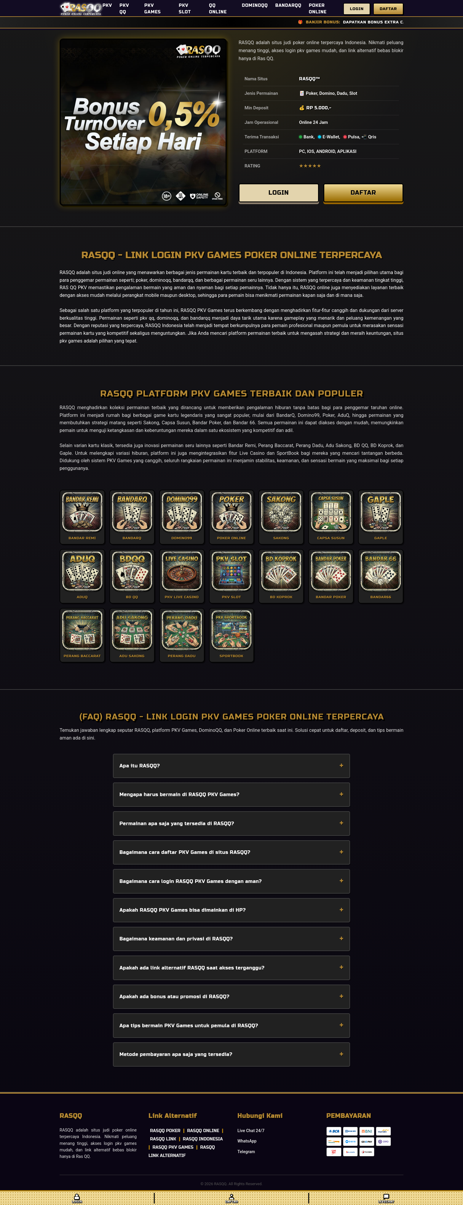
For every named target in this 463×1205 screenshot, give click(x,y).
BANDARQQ (288, 5)
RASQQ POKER (165, 1130)
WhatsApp (246, 1141)
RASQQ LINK (163, 1139)
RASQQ (307, 78)
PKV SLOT (185, 9)
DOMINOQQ (255, 5)
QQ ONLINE (218, 9)
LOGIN (278, 194)
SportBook (288, 453)
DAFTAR (363, 194)
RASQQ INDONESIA (203, 1139)
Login (357, 9)
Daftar (388, 9)
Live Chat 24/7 (250, 1130)
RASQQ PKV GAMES (172, 1147)
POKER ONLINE (318, 9)
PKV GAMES (152, 9)
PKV (107, 5)
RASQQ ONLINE (203, 1130)
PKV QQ (124, 9)
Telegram (246, 1151)
